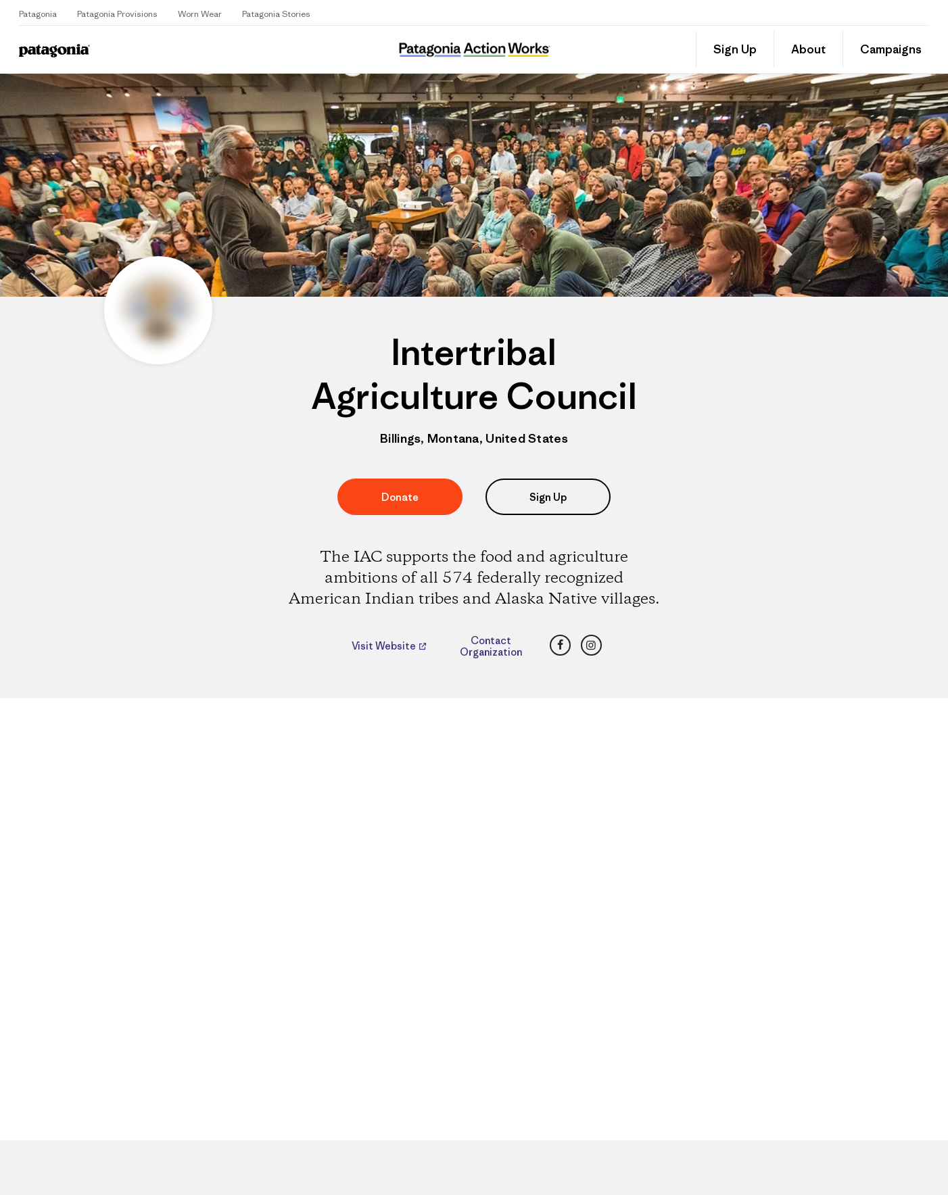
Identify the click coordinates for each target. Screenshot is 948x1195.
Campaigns (891, 49)
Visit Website (385, 646)
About (808, 49)
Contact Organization (491, 646)
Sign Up (735, 49)
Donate (400, 497)
